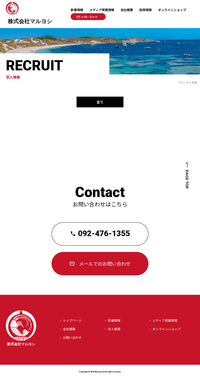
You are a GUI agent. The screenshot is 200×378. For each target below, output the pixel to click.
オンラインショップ (167, 329)
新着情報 (77, 9)
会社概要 (127, 9)
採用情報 (145, 9)
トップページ (72, 320)
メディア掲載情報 (101, 9)
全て (100, 101)
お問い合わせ (72, 337)
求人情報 (114, 329)
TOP (180, 82)
